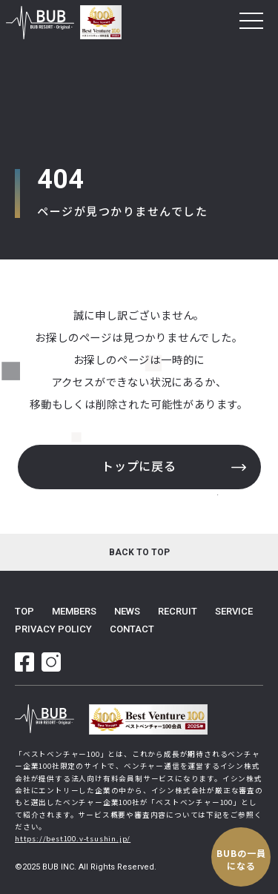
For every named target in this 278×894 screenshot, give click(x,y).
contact (132, 629)
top (24, 611)
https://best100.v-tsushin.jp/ (72, 838)
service (234, 611)
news (127, 611)
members (74, 611)
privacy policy (53, 629)
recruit (177, 611)
